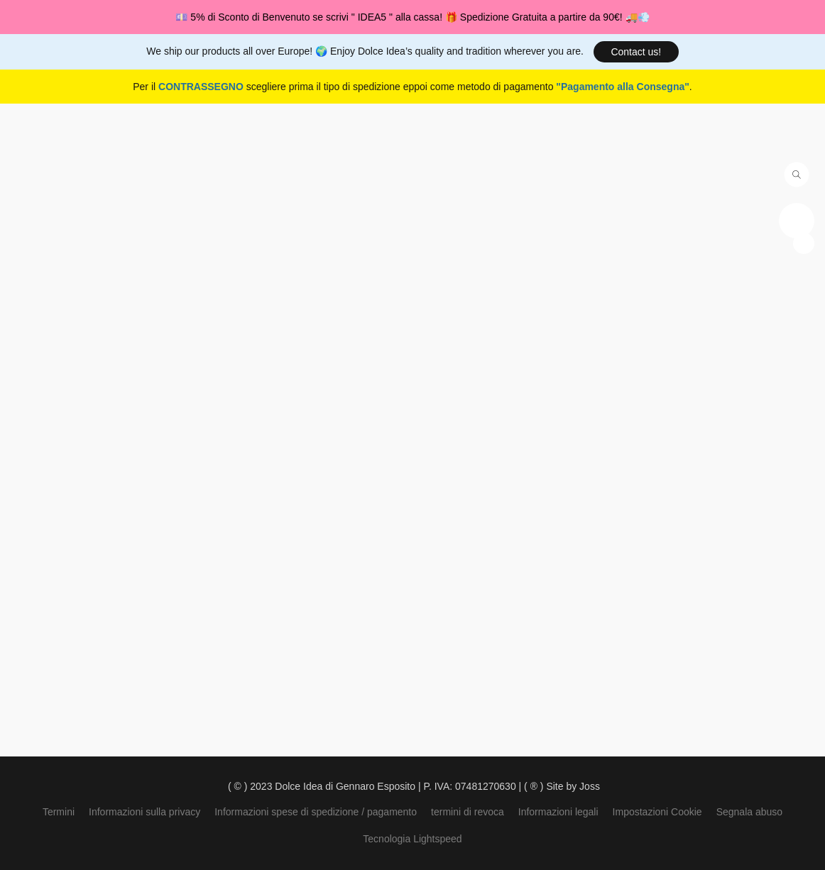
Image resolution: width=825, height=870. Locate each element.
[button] (636, 51)
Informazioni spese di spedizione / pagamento (315, 811)
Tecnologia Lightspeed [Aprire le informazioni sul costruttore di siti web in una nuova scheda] (412, 838)
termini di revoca (467, 811)
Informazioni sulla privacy (144, 811)
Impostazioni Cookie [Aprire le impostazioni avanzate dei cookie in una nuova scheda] (657, 811)
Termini (59, 811)
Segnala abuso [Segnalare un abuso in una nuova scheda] (749, 811)
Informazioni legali (558, 811)
